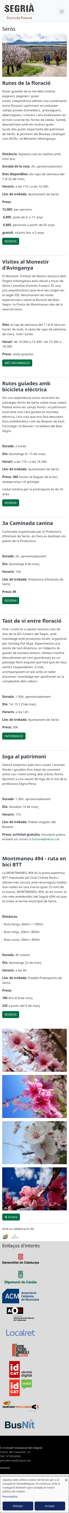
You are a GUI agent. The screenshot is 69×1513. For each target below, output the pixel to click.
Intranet (5, 1467)
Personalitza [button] (10, 1496)
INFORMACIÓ (14, 736)
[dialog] (34, 1494)
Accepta (50, 1506)
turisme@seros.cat (45, 839)
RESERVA (11, 241)
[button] (34, 1051)
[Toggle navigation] (61, 11)
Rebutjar (18, 1506)
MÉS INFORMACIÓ (17, 363)
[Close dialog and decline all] (66, 1478)
